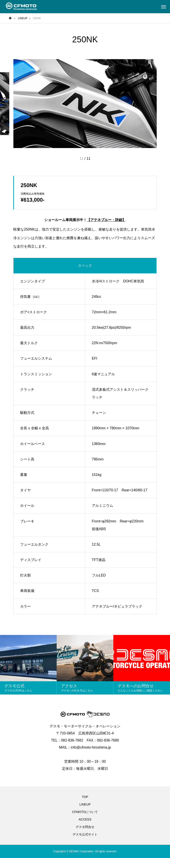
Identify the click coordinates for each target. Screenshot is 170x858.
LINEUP (85, 804)
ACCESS (85, 819)
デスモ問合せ (85, 826)
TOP (85, 796)
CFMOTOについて (85, 811)
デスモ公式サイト (85, 834)
